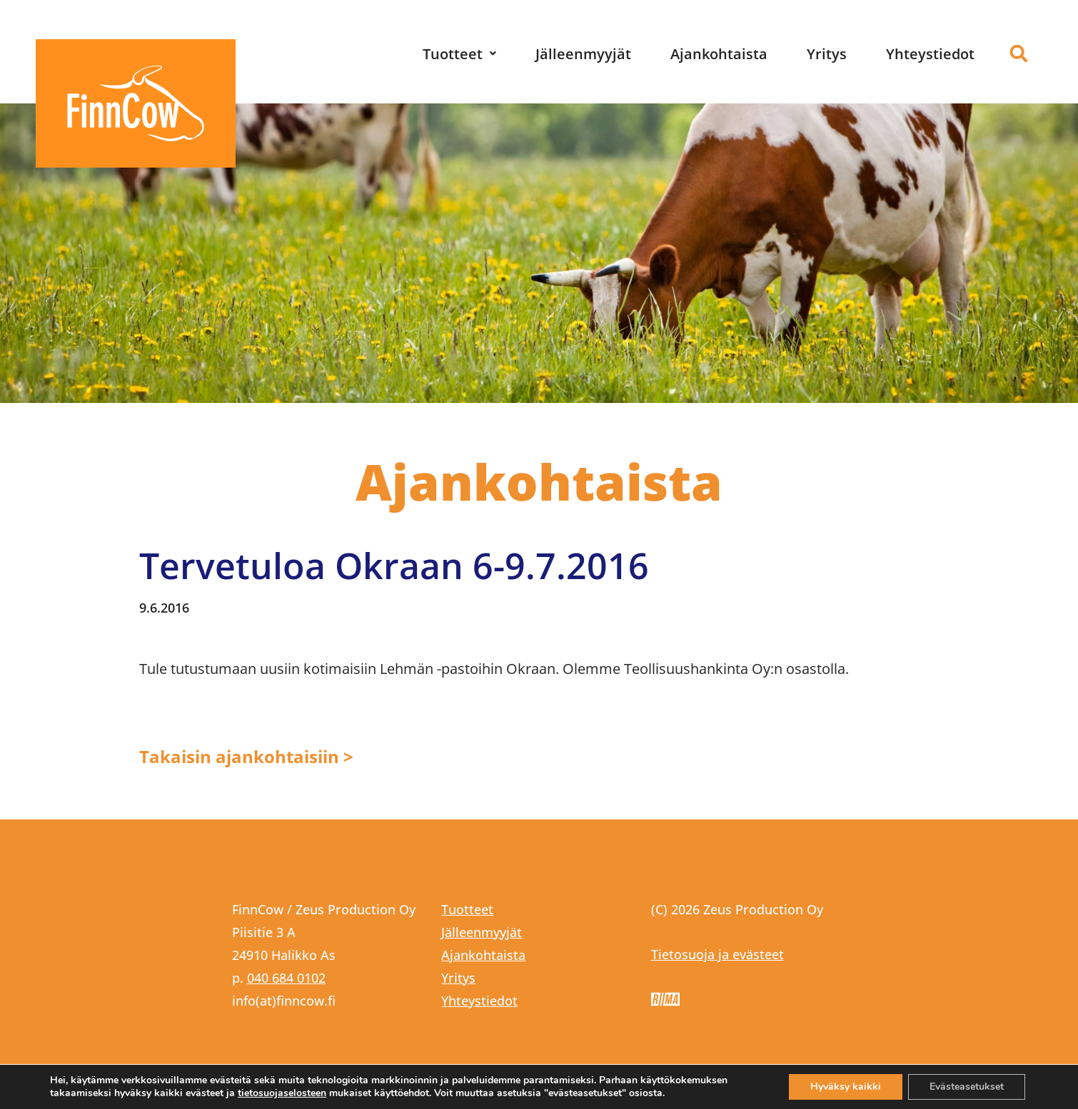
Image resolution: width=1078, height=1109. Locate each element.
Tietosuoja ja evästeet (717, 954)
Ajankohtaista (718, 53)
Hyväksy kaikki (845, 1086)
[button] (459, 53)
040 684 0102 (286, 977)
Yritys (827, 53)
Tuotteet (459, 53)
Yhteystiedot (930, 53)
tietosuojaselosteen (282, 1093)
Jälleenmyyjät (583, 53)
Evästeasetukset (967, 1086)
